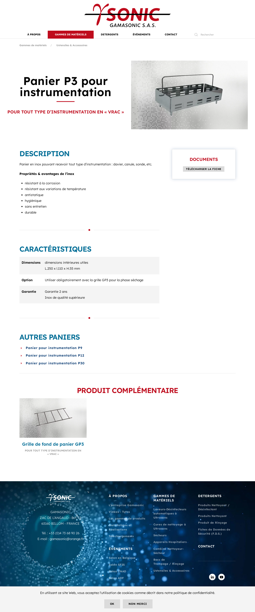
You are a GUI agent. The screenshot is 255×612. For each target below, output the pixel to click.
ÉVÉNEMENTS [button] (141, 34)
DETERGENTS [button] (109, 34)
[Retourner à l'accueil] (127, 15)
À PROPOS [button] (34, 34)
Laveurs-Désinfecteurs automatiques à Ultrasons (169, 513)
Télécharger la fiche (203, 169)
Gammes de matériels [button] (70, 34)
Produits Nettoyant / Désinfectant (213, 507)
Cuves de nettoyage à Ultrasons (169, 526)
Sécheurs (160, 535)
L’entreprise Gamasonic (126, 505)
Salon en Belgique (122, 558)
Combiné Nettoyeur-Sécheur (168, 551)
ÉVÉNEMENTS (121, 549)
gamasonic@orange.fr (67, 539)
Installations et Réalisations (120, 527)
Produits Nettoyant (212, 516)
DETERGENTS (210, 496)
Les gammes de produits (127, 518)
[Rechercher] (213, 34)
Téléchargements (121, 536)
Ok (112, 604)
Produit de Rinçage (212, 522)
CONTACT (171, 34)
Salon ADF (116, 578)
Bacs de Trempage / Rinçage (168, 561)
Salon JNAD (117, 571)
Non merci (138, 604)
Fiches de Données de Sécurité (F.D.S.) (214, 531)
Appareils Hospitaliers (170, 542)
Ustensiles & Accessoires (171, 570)
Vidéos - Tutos (119, 512)
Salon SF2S (117, 564)
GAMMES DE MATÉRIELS (164, 498)
